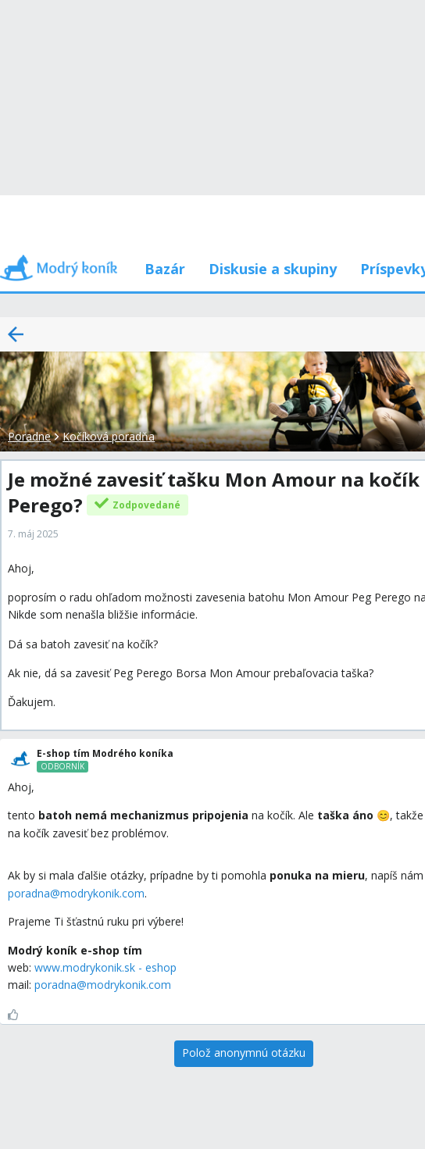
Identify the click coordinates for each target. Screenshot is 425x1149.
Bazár (165, 268)
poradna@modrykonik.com (76, 893)
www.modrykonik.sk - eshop (105, 967)
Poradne (29, 436)
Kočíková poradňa (108, 436)
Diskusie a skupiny (273, 268)
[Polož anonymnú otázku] (243, 1053)
